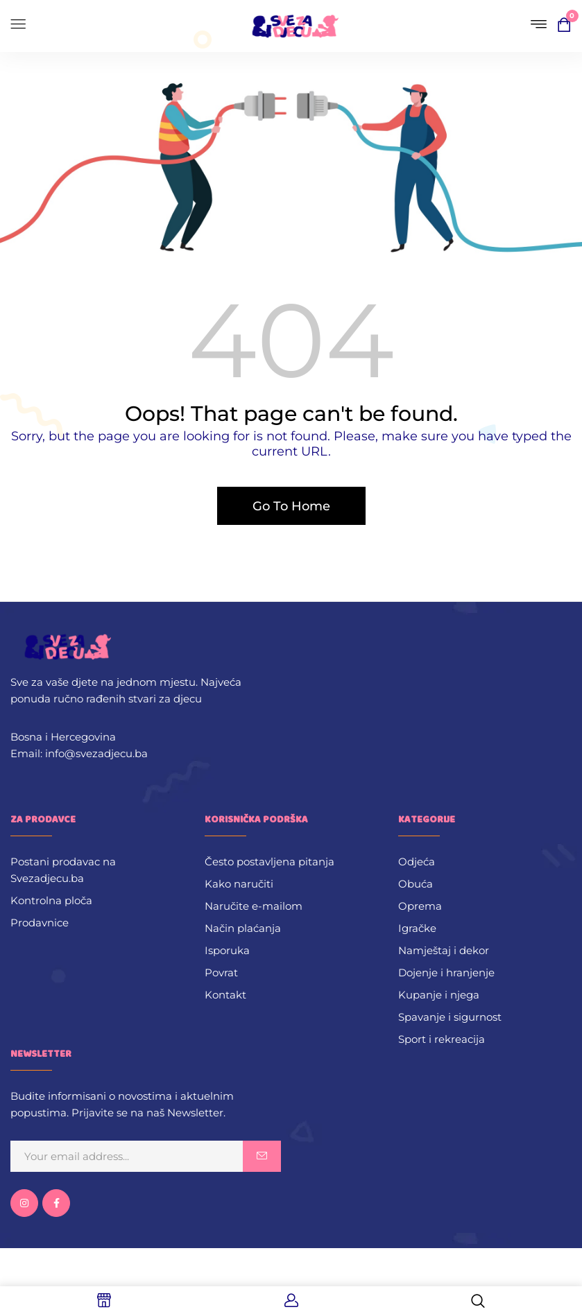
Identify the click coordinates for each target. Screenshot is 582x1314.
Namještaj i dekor (443, 950)
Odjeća (416, 861)
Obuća (415, 883)
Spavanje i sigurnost (450, 1016)
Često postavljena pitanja (269, 861)
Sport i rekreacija (441, 1039)
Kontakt (225, 994)
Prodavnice (39, 922)
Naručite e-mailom (253, 906)
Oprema (420, 906)
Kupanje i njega (438, 994)
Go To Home (291, 506)
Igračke (417, 928)
